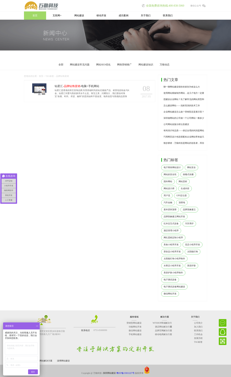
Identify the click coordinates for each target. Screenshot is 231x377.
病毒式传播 (188, 174)
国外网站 (168, 181)
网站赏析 (183, 181)
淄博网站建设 (63, 361)
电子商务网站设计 (172, 167)
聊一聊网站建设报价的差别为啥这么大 (182, 87)
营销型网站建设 (134, 323)
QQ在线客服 (222, 332)
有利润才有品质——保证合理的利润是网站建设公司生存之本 (192, 130)
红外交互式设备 (171, 223)
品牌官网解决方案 (163, 330)
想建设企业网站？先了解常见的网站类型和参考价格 (188, 99)
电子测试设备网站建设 (174, 287)
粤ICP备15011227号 (125, 373)
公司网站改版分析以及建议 (176, 124)
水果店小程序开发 (172, 265)
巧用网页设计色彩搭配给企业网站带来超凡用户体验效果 (190, 137)
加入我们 (198, 327)
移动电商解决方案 (163, 334)
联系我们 (168, 15)
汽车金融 (168, 202)
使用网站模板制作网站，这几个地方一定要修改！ (187, 93)
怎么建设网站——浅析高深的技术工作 (182, 105)
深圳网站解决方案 (43, 361)
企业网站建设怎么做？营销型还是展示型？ (184, 112)
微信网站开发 (170, 294)
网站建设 (79, 15)
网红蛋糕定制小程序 (173, 237)
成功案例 (123, 15)
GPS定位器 (181, 195)
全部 (60, 64)
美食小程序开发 (171, 244)
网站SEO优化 (103, 64)
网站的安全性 (170, 174)
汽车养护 (189, 223)
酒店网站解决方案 (163, 327)
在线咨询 (222, 323)
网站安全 (191, 167)
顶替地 (182, 202)
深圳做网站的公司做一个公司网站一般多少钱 (185, 118)
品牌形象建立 (189, 209)
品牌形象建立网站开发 (174, 216)
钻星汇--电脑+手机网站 (77, 86)
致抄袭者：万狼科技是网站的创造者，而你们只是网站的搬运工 (193, 143)
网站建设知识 (145, 64)
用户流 (167, 195)
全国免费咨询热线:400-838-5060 (162, 5)
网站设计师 (169, 188)
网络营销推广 (124, 64)
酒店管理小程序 (171, 230)
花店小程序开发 (192, 244)
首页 (35, 15)
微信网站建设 (135, 330)
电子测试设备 (170, 280)
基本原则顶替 (170, 209)
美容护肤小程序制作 (173, 273)
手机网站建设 (135, 334)
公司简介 (198, 323)
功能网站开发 (135, 327)
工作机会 (198, 334)
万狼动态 (164, 64)
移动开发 (101, 15)
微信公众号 (198, 5)
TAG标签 (198, 342)
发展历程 (198, 338)
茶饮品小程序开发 (172, 251)
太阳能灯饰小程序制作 (174, 258)
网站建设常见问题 (79, 64)
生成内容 (185, 188)
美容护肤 (191, 265)
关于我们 (146, 15)
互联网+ (57, 15)
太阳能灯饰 (192, 251)
